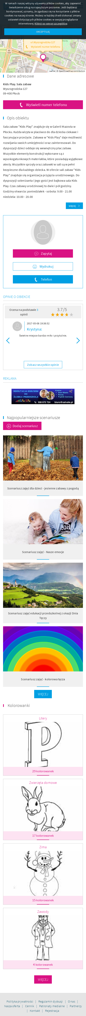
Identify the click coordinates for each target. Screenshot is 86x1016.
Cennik (30, 1006)
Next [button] (78, 340)
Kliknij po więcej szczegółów (51, 23)
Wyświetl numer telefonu (46, 104)
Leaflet (52, 71)
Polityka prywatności (20, 1001)
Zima (43, 847)
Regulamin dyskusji (51, 1001)
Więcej (43, 694)
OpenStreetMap (66, 71)
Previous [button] (7, 340)
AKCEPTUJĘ (43, 31)
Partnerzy (76, 1006)
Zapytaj (46, 253)
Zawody (43, 911)
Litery (43, 718)
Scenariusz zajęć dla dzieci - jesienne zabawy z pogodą (43, 488)
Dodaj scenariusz (25, 426)
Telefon (46, 279)
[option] (43, 330)
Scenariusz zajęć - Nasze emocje (43, 552)
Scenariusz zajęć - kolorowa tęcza (43, 679)
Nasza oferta (12, 1006)
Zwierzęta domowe (43, 782)
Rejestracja (52, 1011)
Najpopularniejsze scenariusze (33, 417)
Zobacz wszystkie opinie (43, 365)
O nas (72, 1001)
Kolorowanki (19, 705)
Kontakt (35, 1011)
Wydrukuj (46, 266)
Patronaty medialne (52, 1006)
